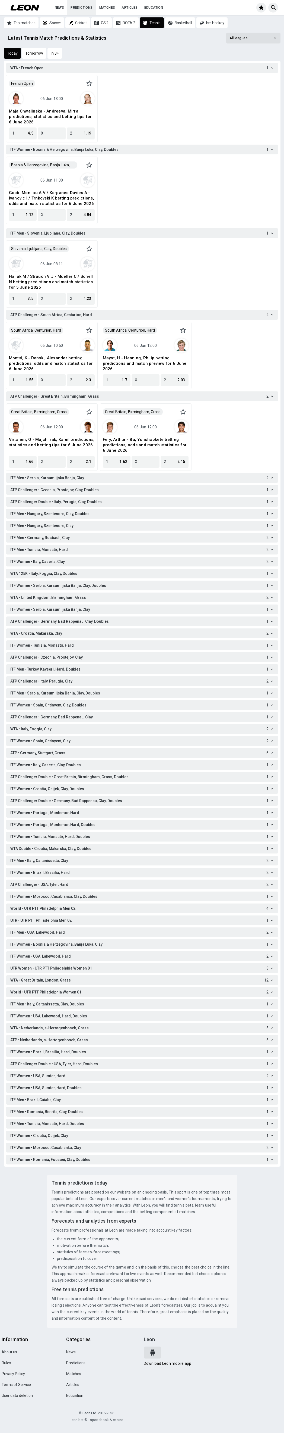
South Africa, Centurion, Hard (36, 330)
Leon (149, 1339)
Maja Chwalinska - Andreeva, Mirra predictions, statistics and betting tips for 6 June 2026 (50, 116)
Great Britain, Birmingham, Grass (39, 412)
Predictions (81, 8)
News (59, 8)
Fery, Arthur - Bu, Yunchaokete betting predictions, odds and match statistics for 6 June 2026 (145, 445)
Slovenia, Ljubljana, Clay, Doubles (39, 249)
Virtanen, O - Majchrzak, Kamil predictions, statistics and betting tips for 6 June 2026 (52, 442)
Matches (107, 8)
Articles (130, 8)
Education (153, 8)
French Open (22, 83)
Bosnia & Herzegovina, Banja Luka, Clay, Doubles (44, 165)
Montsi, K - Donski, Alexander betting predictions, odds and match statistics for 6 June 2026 (51, 363)
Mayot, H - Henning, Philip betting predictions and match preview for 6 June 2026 (145, 363)
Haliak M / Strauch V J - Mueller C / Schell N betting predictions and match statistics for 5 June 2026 (51, 282)
